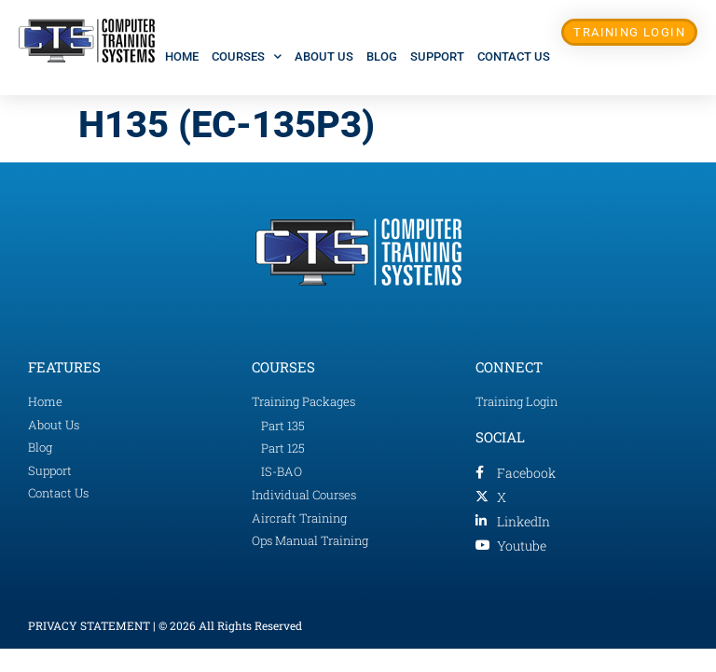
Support (437, 56)
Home (182, 56)
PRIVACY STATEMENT (89, 625)
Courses (247, 56)
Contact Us (513, 56)
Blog (381, 56)
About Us (324, 56)
